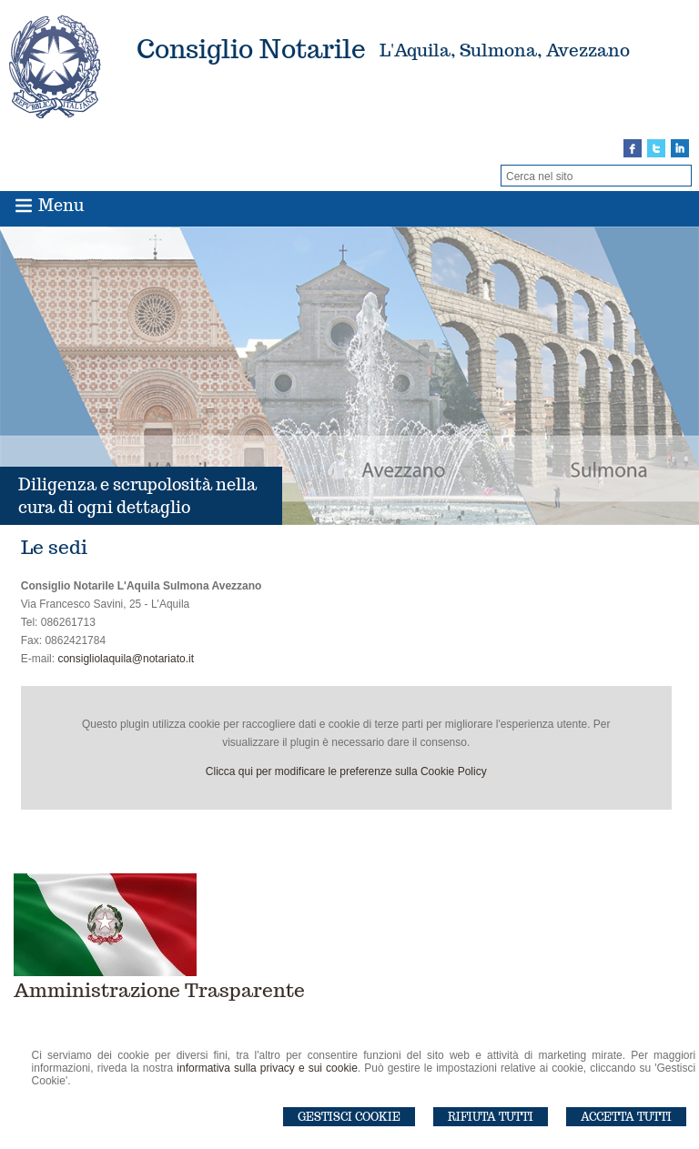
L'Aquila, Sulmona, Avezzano (505, 50)
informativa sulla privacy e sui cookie (267, 1068)
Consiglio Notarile (251, 49)
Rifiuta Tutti (490, 1117)
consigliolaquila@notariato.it (125, 658)
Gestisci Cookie (349, 1117)
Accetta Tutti (626, 1117)
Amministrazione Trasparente (159, 990)
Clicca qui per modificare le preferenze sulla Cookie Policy (346, 771)
